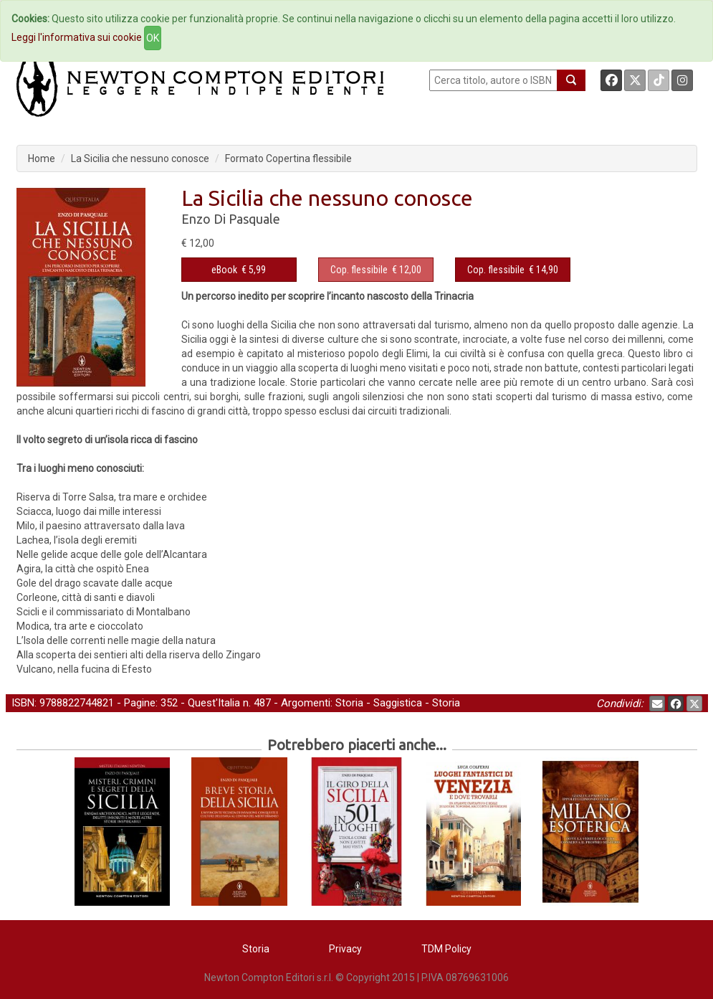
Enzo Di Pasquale (230, 219)
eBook (224, 269)
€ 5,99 (238, 269)
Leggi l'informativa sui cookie (76, 37)
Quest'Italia (214, 702)
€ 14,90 (512, 269)
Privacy (345, 949)
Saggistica (397, 702)
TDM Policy (446, 949)
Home (41, 158)
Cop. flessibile (359, 269)
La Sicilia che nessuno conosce (140, 158)
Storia (349, 702)
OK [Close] (152, 38)
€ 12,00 (375, 269)
